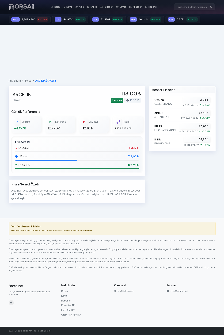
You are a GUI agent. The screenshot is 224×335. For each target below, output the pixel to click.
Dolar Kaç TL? (68, 305)
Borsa (56, 7)
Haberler (151, 7)
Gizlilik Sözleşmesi (123, 291)
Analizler (135, 7)
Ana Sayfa (15, 80)
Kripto (92, 7)
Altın (80, 7)
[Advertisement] (112, 51)
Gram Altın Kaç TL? (71, 314)
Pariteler (107, 7)
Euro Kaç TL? (68, 310)
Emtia (121, 7)
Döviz (68, 7)
